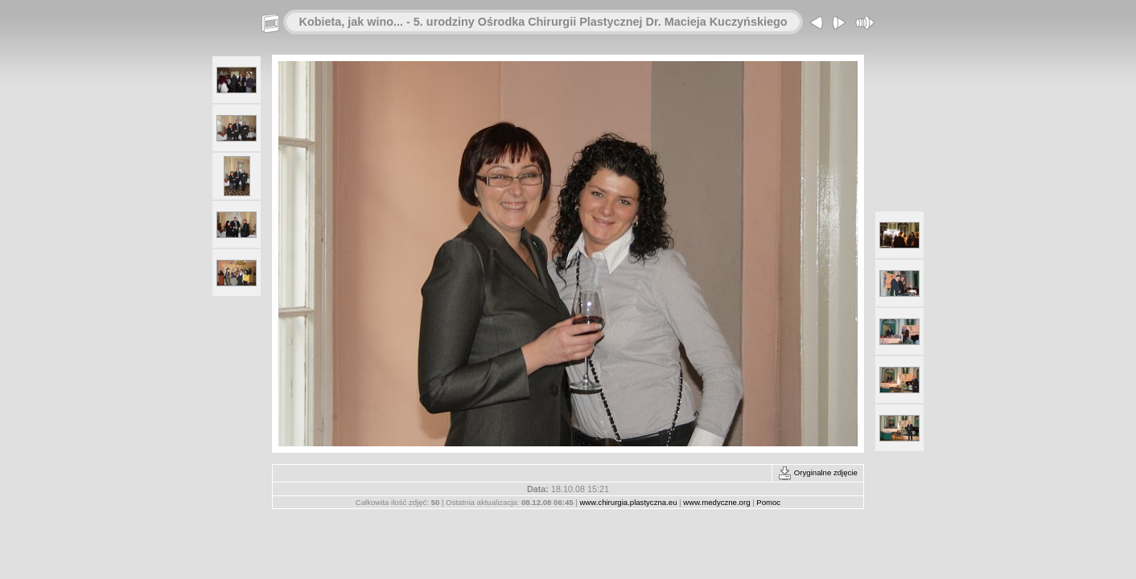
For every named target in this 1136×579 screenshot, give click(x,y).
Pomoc (768, 502)
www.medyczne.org (716, 502)
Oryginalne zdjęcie (818, 472)
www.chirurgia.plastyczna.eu (628, 502)
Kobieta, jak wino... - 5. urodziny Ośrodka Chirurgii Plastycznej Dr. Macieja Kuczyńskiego (543, 21)
